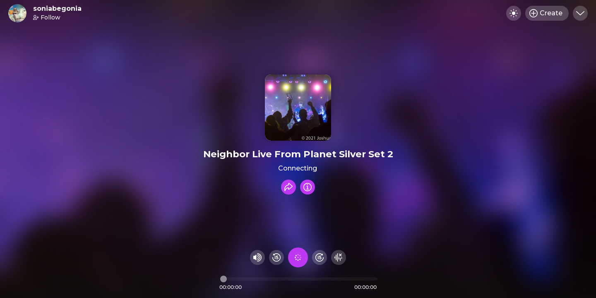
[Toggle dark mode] (513, 13)
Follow (46, 17)
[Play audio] (298, 257)
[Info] (307, 187)
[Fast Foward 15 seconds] (319, 257)
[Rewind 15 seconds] (276, 257)
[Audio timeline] (298, 279)
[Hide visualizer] (338, 257)
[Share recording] (288, 187)
